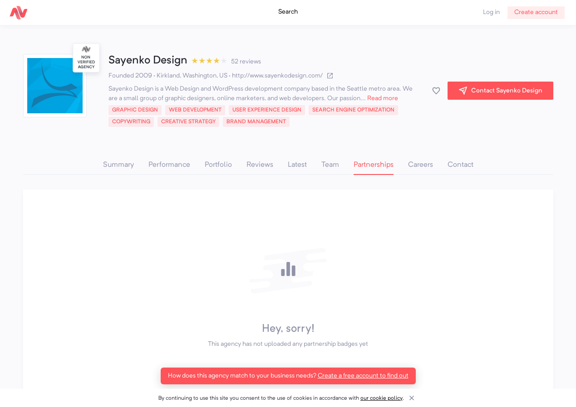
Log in (491, 12)
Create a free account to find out (363, 376)
